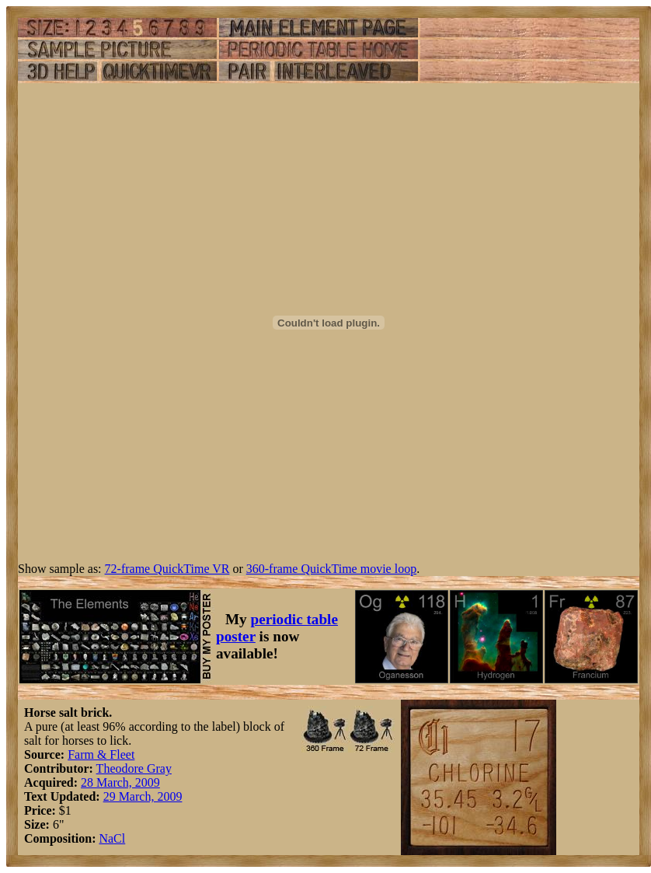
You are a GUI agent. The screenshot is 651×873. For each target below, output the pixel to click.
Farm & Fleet (101, 754)
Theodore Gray (134, 768)
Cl (119, 838)
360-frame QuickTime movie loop (331, 568)
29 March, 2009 (143, 796)
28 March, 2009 (120, 782)
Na (106, 838)
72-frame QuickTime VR (167, 568)
